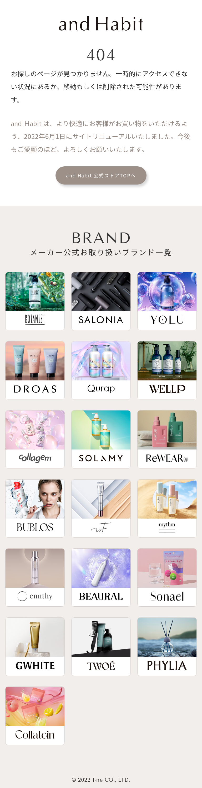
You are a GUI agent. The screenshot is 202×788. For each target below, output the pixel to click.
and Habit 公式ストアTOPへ (101, 175)
